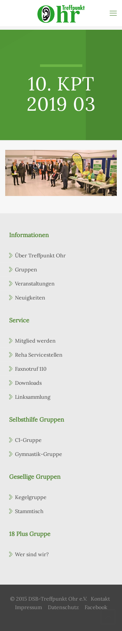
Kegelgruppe (31, 497)
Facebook (96, 607)
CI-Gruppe (28, 440)
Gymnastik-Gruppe (38, 454)
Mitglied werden (35, 340)
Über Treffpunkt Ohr (40, 255)
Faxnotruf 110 (31, 368)
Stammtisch (29, 511)
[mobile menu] (113, 13)
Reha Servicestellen (38, 354)
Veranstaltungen (35, 283)
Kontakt (100, 598)
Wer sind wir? (32, 554)
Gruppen (26, 269)
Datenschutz (63, 607)
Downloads (28, 383)
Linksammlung (32, 397)
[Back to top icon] (108, 616)
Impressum (28, 607)
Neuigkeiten (30, 297)
